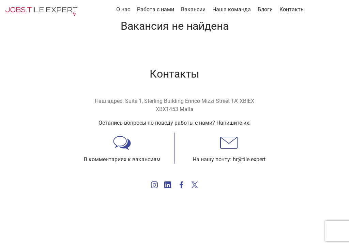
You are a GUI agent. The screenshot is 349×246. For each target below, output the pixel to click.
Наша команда (231, 9)
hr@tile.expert (249, 159)
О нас (123, 9)
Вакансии (193, 9)
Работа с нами (155, 9)
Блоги (265, 9)
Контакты (292, 9)
